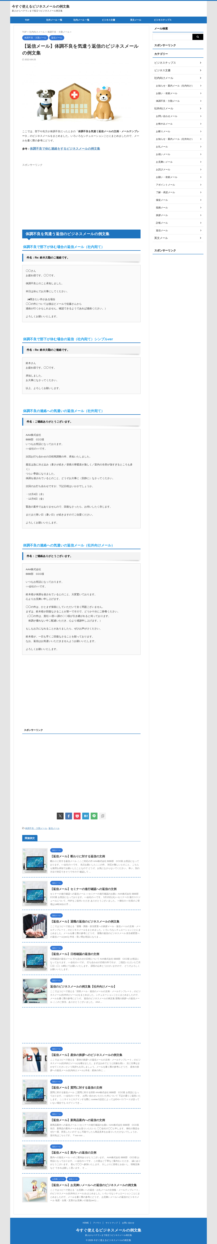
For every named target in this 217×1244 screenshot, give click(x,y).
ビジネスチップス (163, 20)
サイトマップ (112, 1222)
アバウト (97, 1222)
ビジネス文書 (108, 20)
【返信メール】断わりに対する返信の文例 (76, 855)
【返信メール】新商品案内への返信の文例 (76, 1119)
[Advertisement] (50, 191)
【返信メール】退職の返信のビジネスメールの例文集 (82, 920)
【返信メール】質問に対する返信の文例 (74, 1086)
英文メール (135, 20)
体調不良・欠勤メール (36, 827)
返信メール (54, 827)
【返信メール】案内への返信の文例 (72, 1151)
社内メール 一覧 (81, 20)
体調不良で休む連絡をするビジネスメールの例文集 (59, 148)
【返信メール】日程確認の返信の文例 (73, 953)
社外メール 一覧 (54, 20)
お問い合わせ (128, 1222)
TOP (27, 20)
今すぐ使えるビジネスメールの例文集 (41, 6)
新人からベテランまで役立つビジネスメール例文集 (108, 1235)
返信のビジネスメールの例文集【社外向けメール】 (81, 985)
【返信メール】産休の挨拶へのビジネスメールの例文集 (84, 1054)
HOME (86, 1222)
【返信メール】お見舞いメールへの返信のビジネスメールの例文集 (91, 1184)
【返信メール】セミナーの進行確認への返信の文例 (81, 888)
